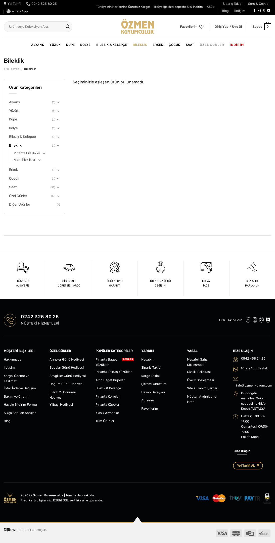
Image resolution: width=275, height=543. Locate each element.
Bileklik (140, 45)
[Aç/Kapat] (58, 102)
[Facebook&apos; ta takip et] (254, 11)
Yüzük (55, 45)
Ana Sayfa (12, 69)
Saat (190, 45)
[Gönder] (67, 26)
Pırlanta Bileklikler (27, 153)
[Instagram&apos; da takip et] (259, 11)
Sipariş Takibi (232, 4)
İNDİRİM (237, 45)
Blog (225, 11)
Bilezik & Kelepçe (111, 45)
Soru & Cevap (258, 4)
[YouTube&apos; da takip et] (268, 11)
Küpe (70, 45)
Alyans (37, 45)
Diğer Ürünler (19, 204)
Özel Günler (212, 45)
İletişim (239, 11)
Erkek (158, 45)
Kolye (85, 45)
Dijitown (11, 530)
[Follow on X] (263, 11)
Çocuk (174, 45)
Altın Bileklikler (24, 160)
